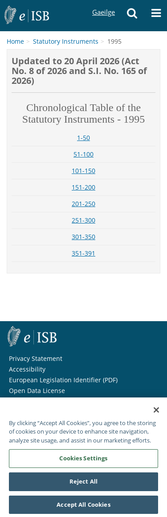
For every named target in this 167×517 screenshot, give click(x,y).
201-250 (83, 203)
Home (15, 41)
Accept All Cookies (83, 507)
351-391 (83, 253)
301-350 (83, 236)
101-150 (83, 170)
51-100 (83, 154)
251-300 (83, 220)
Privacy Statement (35, 358)
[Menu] (156, 15)
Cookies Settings (83, 461)
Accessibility (27, 369)
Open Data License (37, 390)
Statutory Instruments (65, 41)
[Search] (132, 15)
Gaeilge (103, 4)
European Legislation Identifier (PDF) (63, 380)
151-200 (83, 187)
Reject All (83, 484)
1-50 (83, 137)
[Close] (156, 412)
